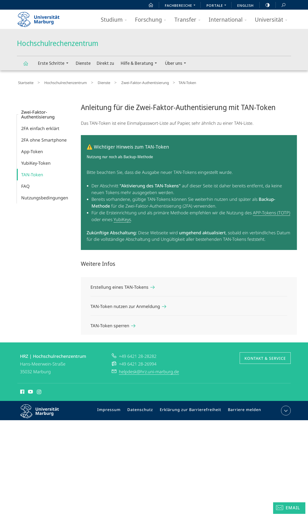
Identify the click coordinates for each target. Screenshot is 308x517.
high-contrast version (265, 5)
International (229, 19)
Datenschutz (144, 409)
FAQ (25, 184)
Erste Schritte (54, 63)
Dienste (83, 63)
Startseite (24, 81)
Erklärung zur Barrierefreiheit (192, 409)
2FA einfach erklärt (40, 126)
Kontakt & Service (265, 356)
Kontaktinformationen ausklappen (285, 408)
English (245, 5)
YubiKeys (122, 217)
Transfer (189, 19)
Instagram (39, 390)
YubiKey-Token (36, 161)
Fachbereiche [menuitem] (181, 6)
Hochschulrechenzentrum (28, 65)
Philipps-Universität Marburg (43, 413)
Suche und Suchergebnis (281, 5)
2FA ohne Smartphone (44, 138)
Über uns (177, 63)
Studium (115, 19)
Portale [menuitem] (217, 6)
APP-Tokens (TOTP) (271, 210)
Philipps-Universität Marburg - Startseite (43, 18)
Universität (272, 19)
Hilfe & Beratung (140, 63)
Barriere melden (242, 409)
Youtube (30, 390)
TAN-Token (32, 172)
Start (148, 5)
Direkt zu (105, 63)
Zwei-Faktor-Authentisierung (130, 81)
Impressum (115, 409)
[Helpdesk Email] (289, 508)
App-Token (32, 149)
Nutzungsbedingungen (44, 195)
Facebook (22, 390)
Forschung (152, 19)
